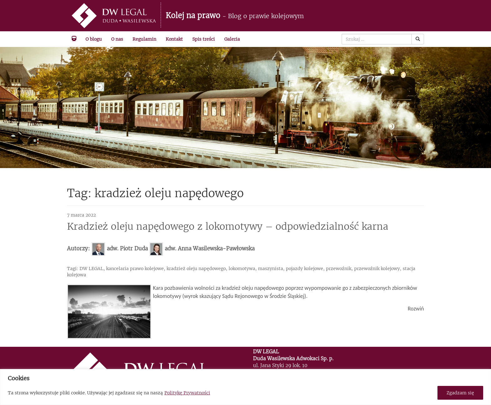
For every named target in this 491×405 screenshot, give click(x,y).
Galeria (232, 39)
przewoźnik (338, 268)
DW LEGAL (91, 268)
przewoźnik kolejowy (377, 268)
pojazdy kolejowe (304, 268)
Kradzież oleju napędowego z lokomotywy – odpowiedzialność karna (227, 226)
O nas (117, 39)
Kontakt (174, 39)
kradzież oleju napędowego (196, 268)
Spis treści (203, 39)
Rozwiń (416, 308)
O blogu (93, 39)
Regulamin (144, 39)
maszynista (270, 268)
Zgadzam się (460, 393)
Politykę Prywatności (187, 393)
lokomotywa (242, 268)
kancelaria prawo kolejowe (135, 268)
